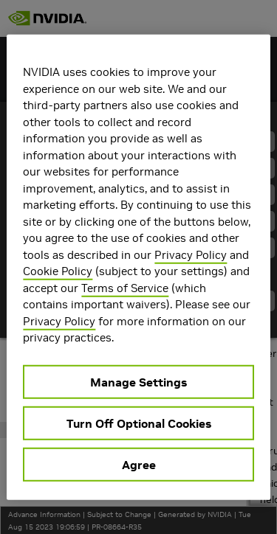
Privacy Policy (190, 254)
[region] (138, 267)
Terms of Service (124, 287)
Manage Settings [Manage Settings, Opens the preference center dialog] (138, 381)
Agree (139, 464)
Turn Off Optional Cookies (138, 422)
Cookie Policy (57, 271)
